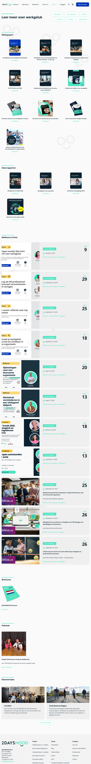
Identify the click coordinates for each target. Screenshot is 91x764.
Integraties (75, 755)
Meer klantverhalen (45, 722)
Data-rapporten (71, 14)
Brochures (60, 19)
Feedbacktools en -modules (40, 745)
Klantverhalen (83, 19)
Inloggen (62, 4)
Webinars (84, 14)
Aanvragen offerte (37, 759)
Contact (74, 759)
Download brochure (38, 763)
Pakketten (35, 4)
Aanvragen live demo (38, 755)
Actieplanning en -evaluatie (40, 752)
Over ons (45, 4)
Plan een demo (82, 4)
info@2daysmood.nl (8, 761)
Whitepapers (58, 14)
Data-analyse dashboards (39, 748)
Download (15, 60)
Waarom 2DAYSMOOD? (79, 748)
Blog (52, 748)
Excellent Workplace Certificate (60, 763)
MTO (52, 759)
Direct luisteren (7, 667)
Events (53, 755)
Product (15, 4)
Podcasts (70, 19)
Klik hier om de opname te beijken (53, 532)
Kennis (54, 4)
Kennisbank (54, 745)
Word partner (76, 752)
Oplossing (25, 4)
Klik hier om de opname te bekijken (54, 257)
